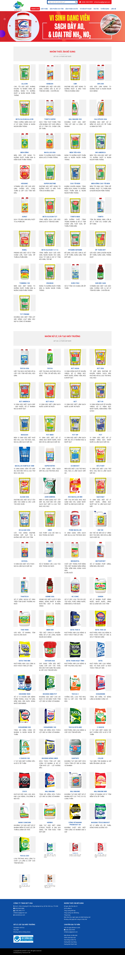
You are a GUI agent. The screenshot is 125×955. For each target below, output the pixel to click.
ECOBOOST (75, 464)
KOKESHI (50, 84)
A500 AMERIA (49, 495)
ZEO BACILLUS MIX (75, 495)
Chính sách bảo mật (70, 937)
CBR (75, 84)
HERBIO (49, 820)
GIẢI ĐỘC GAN (100, 281)
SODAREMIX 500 (24, 724)
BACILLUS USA (50, 150)
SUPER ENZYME (50, 182)
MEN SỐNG (24, 150)
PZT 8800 (49, 433)
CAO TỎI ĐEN (75, 182)
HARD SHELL (100, 852)
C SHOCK (100, 724)
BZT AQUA (75, 366)
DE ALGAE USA (24, 528)
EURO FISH (75, 281)
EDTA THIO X (75, 627)
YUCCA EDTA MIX (75, 724)
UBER (50, 527)
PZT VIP (75, 433)
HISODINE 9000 (24, 691)
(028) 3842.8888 (18, 908)
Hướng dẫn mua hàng (70, 942)
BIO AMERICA (100, 150)
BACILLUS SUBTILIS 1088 (24, 464)
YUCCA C (75, 691)
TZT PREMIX (24, 312)
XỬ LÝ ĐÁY (100, 464)
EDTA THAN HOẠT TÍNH (75, 658)
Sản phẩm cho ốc (71, 9)
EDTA (100, 658)
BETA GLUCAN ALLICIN (24, 117)
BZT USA (100, 366)
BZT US (100, 400)
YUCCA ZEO (24, 852)
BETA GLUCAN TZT (50, 215)
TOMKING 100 (24, 281)
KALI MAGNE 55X (75, 117)
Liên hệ (113, 9)
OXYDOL (24, 559)
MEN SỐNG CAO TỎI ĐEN (100, 182)
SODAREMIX (100, 691)
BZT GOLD (49, 400)
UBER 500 (50, 627)
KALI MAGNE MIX (100, 788)
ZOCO (24, 788)
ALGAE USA (25, 495)
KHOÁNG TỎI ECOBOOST (100, 820)
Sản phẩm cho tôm (57, 9)
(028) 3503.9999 (87, 2)
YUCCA (50, 366)
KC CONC (75, 594)
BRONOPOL (75, 559)
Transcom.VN (26, 952)
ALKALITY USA (50, 852)
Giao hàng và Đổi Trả (70, 940)
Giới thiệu (44, 9)
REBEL (24, 248)
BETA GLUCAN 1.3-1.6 (49, 248)
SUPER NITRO (49, 464)
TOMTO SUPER (50, 117)
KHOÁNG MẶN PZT (50, 691)
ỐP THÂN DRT (100, 248)
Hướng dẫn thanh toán (70, 944)
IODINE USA (50, 594)
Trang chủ (35, 9)
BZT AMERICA (24, 400)
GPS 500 (100, 84)
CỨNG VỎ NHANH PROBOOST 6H (75, 821)
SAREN (100, 594)
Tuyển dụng (105, 9)
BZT (75, 400)
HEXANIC (24, 182)
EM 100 (100, 527)
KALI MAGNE (50, 788)
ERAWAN (50, 281)
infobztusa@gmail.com (102, 2)
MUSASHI (24, 433)
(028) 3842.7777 (19, 910)
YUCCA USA (24, 366)
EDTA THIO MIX (24, 658)
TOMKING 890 (75, 852)
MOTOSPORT (100, 559)
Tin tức (96, 9)
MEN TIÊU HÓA (75, 150)
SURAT (24, 215)
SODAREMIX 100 (50, 724)
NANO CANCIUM (24, 820)
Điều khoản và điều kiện (70, 935)
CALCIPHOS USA (100, 117)
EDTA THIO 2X (100, 627)
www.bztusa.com (19, 915)
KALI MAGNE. (75, 788)
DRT (50, 559)
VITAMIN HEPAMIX (75, 248)
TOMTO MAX (75, 215)
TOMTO (100, 215)
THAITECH (24, 594)
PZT (100, 433)
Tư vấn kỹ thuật (86, 9)
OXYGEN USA (50, 658)
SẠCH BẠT (100, 495)
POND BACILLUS (75, 527)
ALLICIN (24, 84)
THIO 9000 (24, 627)
